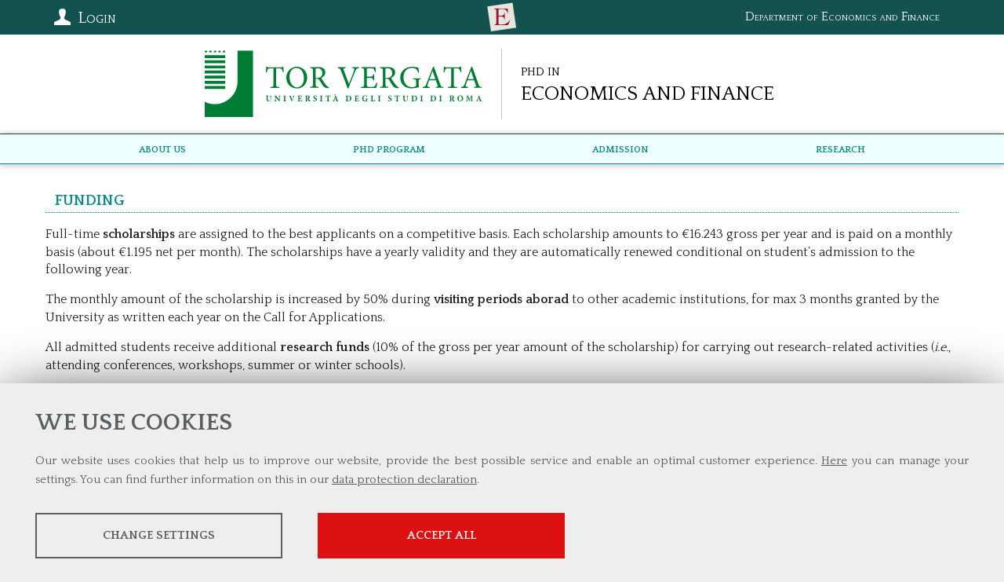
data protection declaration (404, 479)
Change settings (159, 535)
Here (834, 460)
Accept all (441, 535)
